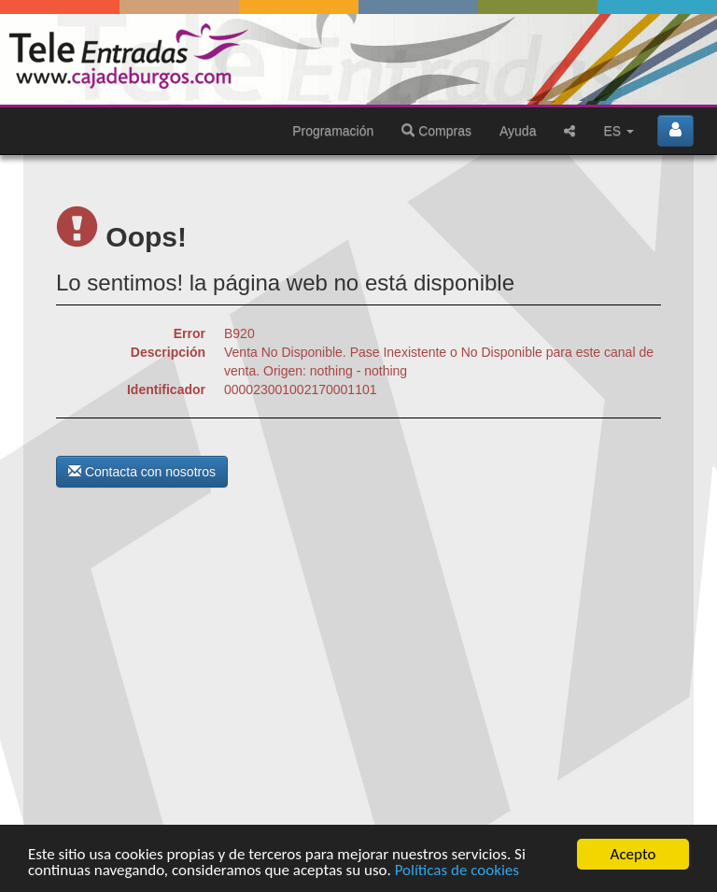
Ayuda (517, 130)
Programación (332, 130)
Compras (436, 130)
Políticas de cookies (457, 871)
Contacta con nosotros (142, 471)
